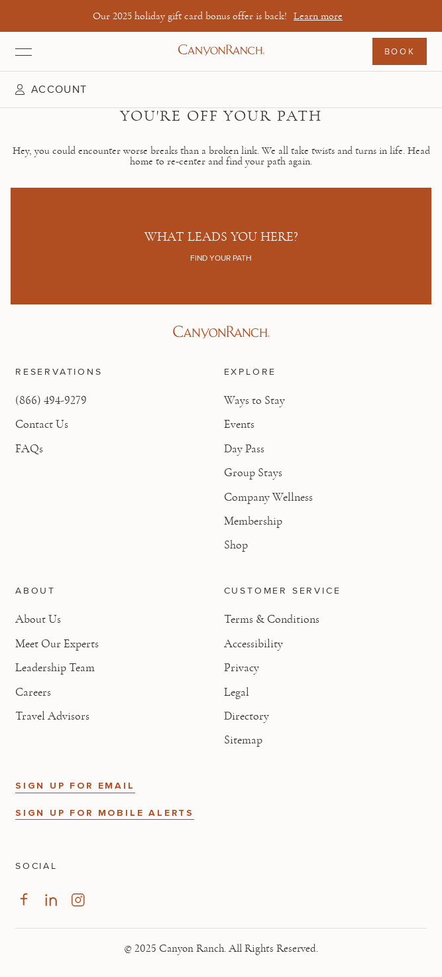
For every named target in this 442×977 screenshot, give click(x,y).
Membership (253, 521)
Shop (236, 545)
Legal (236, 692)
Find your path (221, 258)
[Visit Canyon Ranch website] (221, 332)
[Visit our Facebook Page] (23, 899)
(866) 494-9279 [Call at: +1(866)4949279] (51, 401)
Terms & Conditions (271, 619)
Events (239, 424)
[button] (51, 90)
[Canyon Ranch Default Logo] (221, 51)
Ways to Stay (254, 401)
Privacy (241, 668)
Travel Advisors (52, 716)
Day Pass (244, 449)
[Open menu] (23, 52)
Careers (33, 692)
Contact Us (41, 424)
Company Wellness (268, 497)
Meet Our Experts (57, 644)
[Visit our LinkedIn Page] (50, 899)
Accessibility (253, 644)
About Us (38, 619)
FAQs (29, 449)
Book (399, 51)
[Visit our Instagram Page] (78, 899)
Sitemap (243, 740)
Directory (246, 716)
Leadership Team (55, 668)
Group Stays (253, 473)
